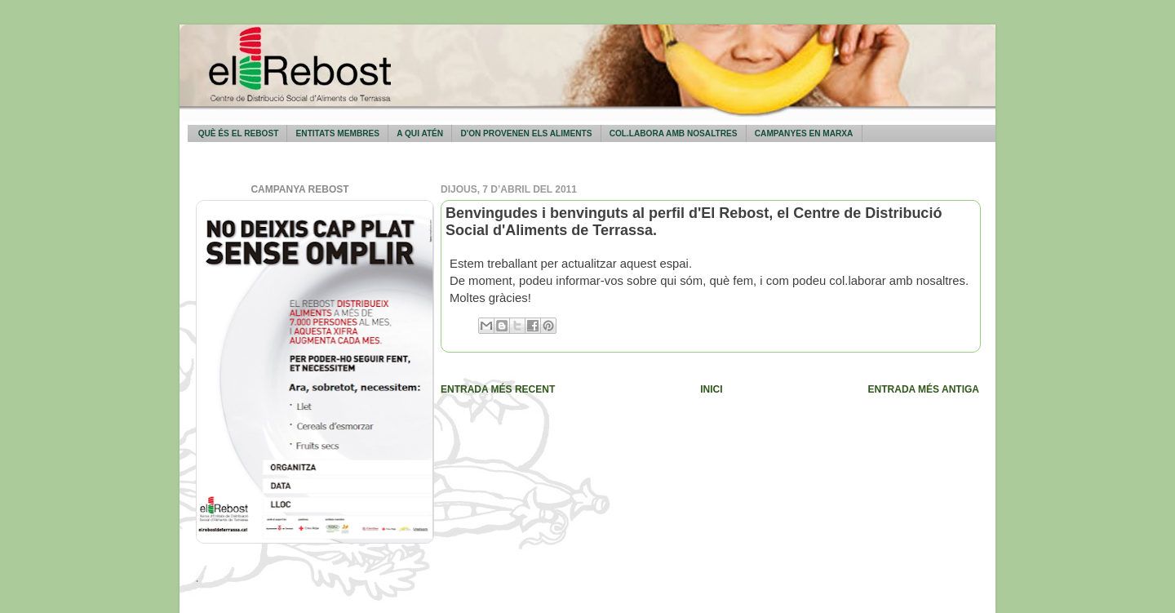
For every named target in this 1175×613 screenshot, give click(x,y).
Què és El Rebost (238, 133)
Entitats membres (337, 133)
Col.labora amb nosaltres (674, 133)
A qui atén (420, 133)
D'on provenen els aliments (526, 133)
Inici (711, 389)
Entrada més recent (498, 389)
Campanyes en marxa (804, 133)
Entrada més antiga (923, 389)
